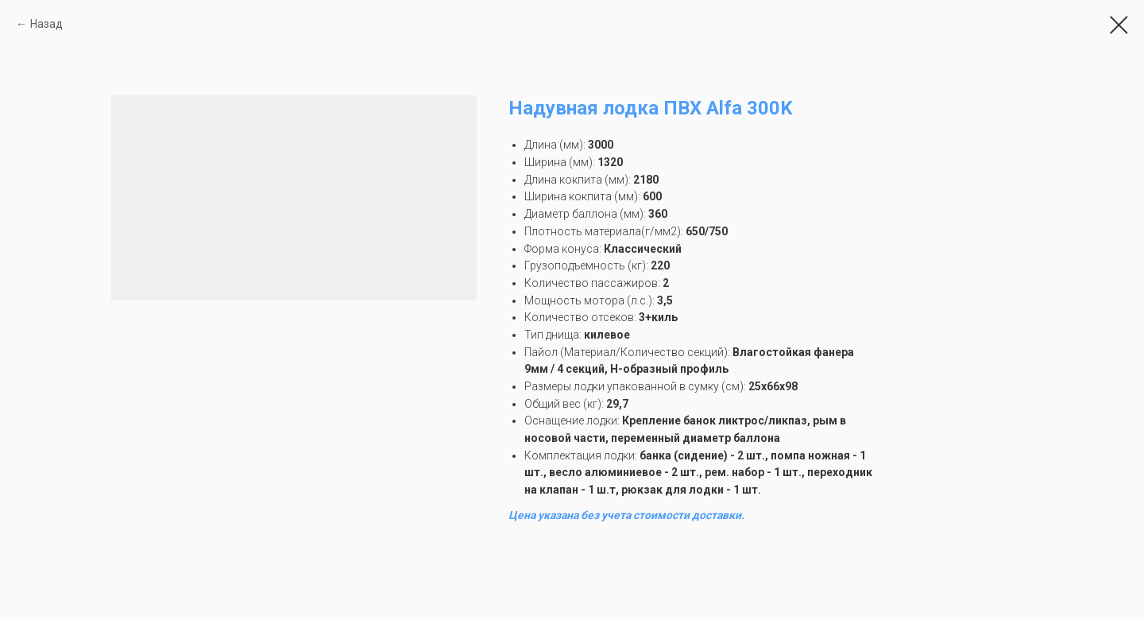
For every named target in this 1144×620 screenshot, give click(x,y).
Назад (46, 23)
